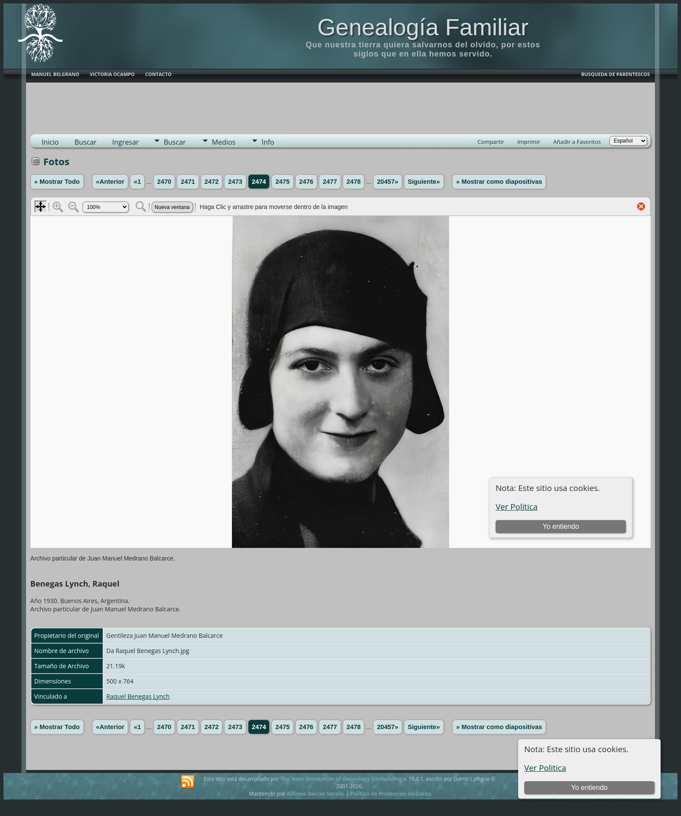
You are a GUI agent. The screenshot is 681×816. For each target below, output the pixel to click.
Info (267, 142)
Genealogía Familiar (423, 27)
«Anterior (110, 181)
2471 (188, 181)
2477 (330, 181)
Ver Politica (545, 767)
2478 (354, 181)
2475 (282, 181)
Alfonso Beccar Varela (315, 793)
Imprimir (528, 142)
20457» (387, 181)
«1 (137, 181)
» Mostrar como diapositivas (499, 181)
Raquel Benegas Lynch (138, 696)
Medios (223, 142)
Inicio (50, 142)
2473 (235, 181)
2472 (212, 181)
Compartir (490, 142)
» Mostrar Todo (57, 181)
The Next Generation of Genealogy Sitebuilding (341, 779)
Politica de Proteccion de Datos (390, 793)
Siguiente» (424, 181)
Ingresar (125, 142)
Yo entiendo (589, 787)
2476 (306, 181)
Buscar (85, 142)
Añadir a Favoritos (577, 142)
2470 (164, 181)
